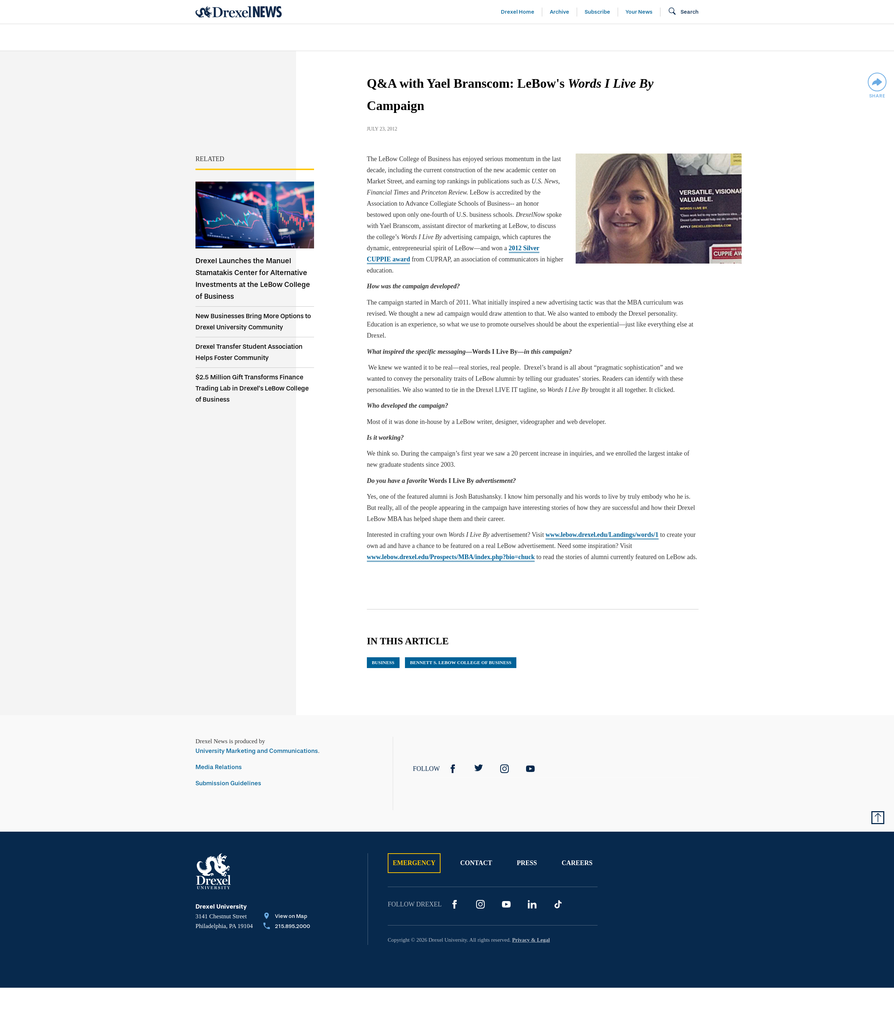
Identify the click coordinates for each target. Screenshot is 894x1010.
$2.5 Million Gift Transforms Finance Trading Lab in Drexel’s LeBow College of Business (252, 388)
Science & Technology (342, 37)
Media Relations (218, 767)
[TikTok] (558, 904)
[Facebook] (452, 768)
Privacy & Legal (531, 940)
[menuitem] (236, 37)
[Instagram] (504, 768)
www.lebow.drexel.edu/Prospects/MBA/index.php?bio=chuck (451, 557)
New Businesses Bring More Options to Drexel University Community (253, 321)
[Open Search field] (683, 12)
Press (527, 863)
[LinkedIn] (532, 904)
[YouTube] (530, 768)
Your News (639, 12)
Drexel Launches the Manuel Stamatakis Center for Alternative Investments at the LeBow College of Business (252, 278)
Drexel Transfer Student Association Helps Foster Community (249, 352)
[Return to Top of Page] (877, 817)
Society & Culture (619, 37)
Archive (559, 12)
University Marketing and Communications (256, 751)
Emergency (414, 863)
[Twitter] (478, 768)
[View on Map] (286, 917)
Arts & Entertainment (236, 37)
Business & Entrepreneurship (460, 37)
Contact (476, 863)
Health (549, 37)
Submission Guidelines (228, 783)
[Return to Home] (238, 12)
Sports (787, 37)
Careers (577, 863)
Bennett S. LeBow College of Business (460, 662)
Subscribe (597, 12)
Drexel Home (517, 12)
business (383, 662)
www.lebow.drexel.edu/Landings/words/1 (601, 534)
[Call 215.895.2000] (286, 927)
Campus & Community (714, 37)
